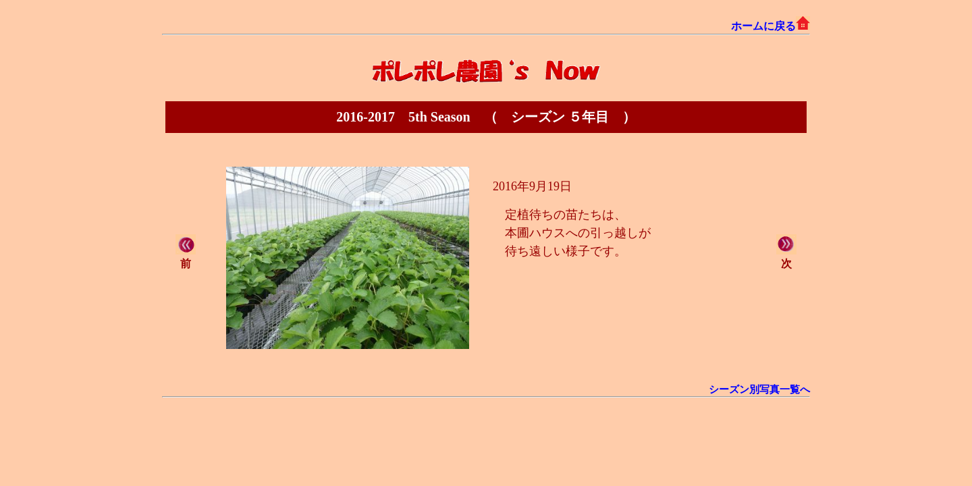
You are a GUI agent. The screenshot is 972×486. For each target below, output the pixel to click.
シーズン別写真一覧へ (759, 389)
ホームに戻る (770, 26)
